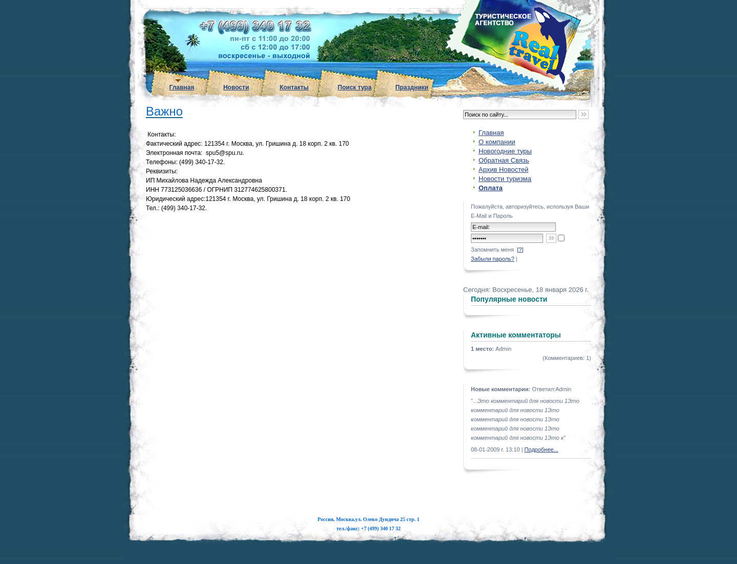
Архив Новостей (503, 169)
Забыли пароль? (492, 259)
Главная (181, 87)
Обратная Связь (504, 160)
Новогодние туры (505, 151)
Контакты (294, 87)
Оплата (491, 188)
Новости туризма (505, 179)
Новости (236, 87)
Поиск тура (355, 87)
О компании (497, 142)
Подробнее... (541, 449)
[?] (520, 249)
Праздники (412, 87)
